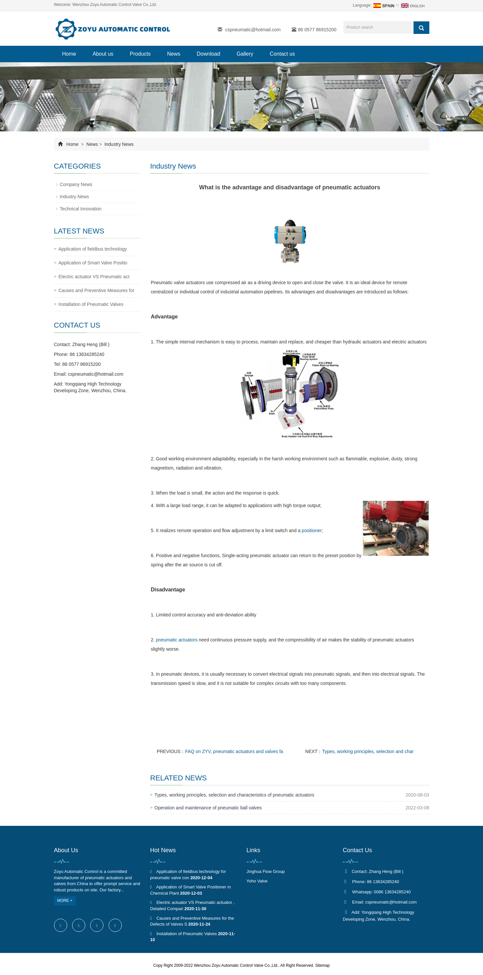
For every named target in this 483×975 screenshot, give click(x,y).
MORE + (64, 900)
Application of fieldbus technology (93, 249)
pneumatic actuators (177, 639)
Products (140, 54)
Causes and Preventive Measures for (96, 290)
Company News (76, 184)
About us (103, 54)
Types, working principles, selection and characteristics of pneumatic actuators (234, 795)
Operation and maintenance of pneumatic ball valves (208, 807)
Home (69, 54)
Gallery (245, 54)
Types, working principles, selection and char (368, 751)
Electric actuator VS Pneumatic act (94, 276)
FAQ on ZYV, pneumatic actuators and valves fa (234, 751)
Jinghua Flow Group (266, 871)
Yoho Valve (257, 881)
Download (208, 54)
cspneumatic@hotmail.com (253, 29)
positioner (312, 530)
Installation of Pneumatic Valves (91, 304)
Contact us (282, 54)
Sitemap (322, 965)
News (173, 54)
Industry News (118, 144)
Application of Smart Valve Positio (93, 262)
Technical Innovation (81, 208)
